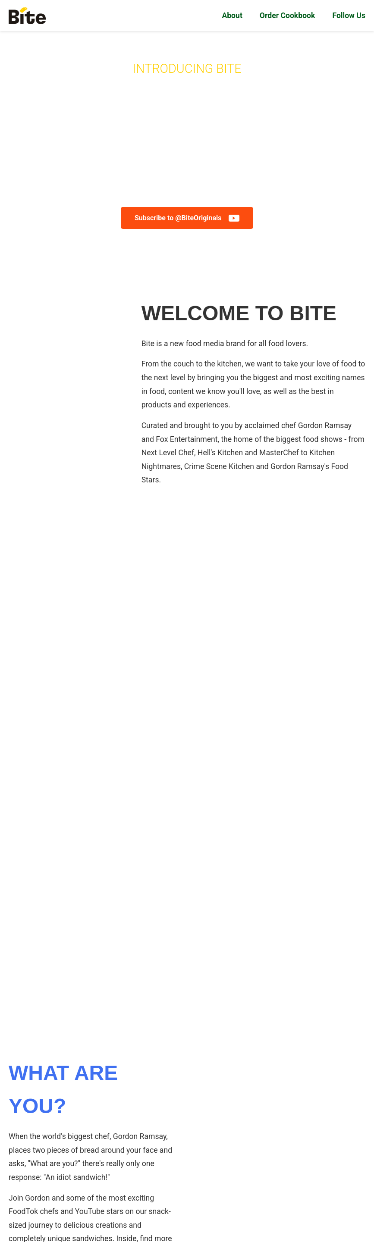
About (232, 15)
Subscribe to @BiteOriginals (187, 218)
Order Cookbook (287, 15)
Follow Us (348, 15)
